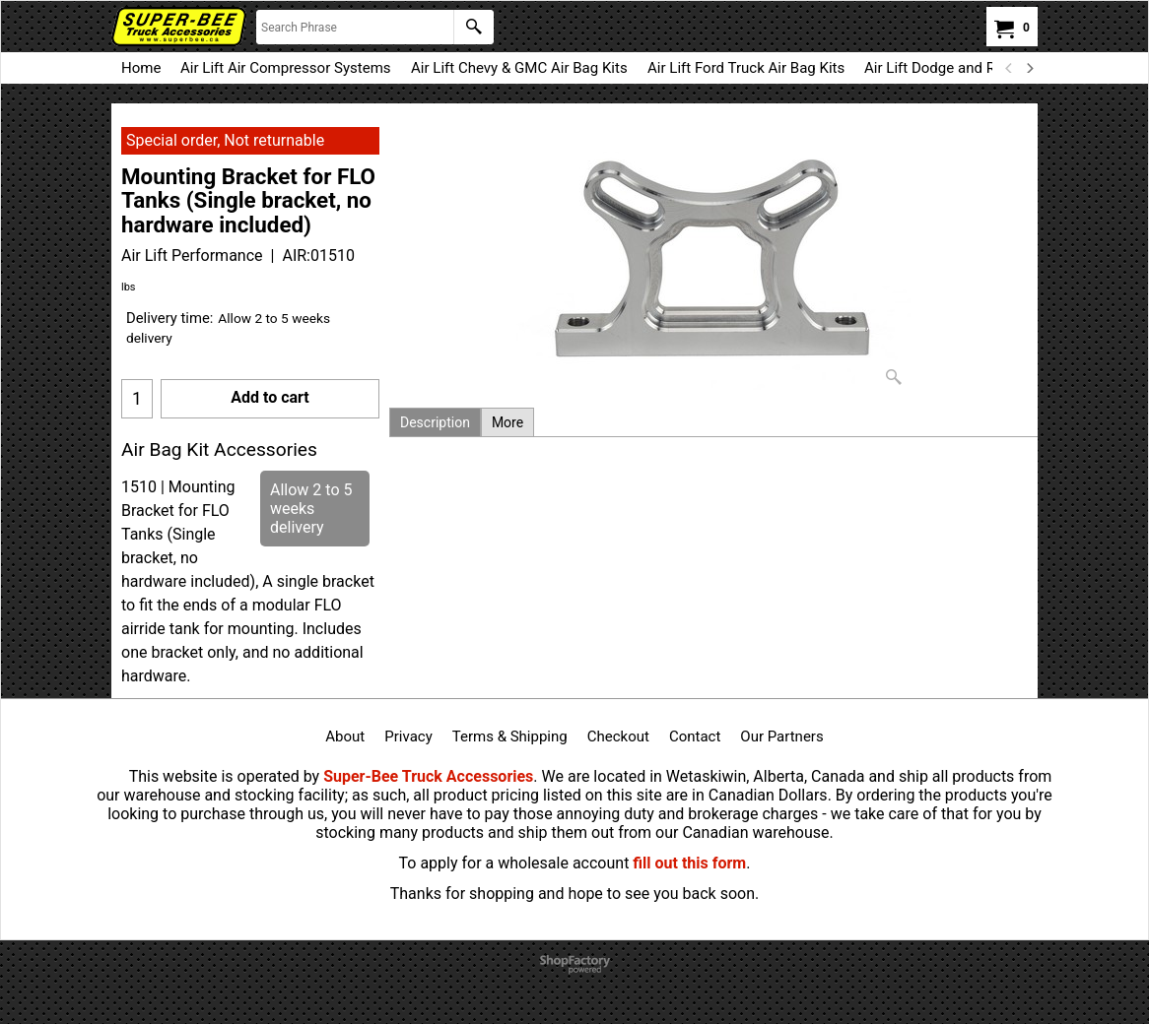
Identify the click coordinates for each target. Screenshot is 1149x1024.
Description (435, 422)
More (507, 422)
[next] (1029, 68)
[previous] (1009, 68)
